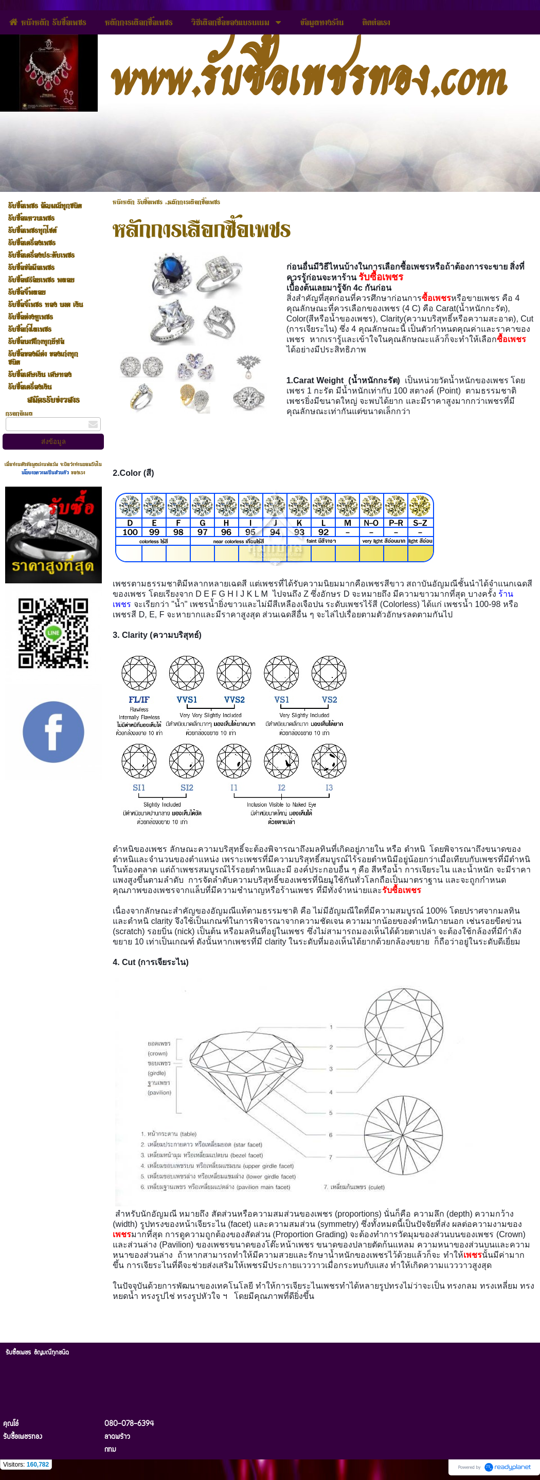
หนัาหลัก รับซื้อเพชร (138, 201)
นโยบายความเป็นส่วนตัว (46, 472)
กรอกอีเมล (19, 413)
